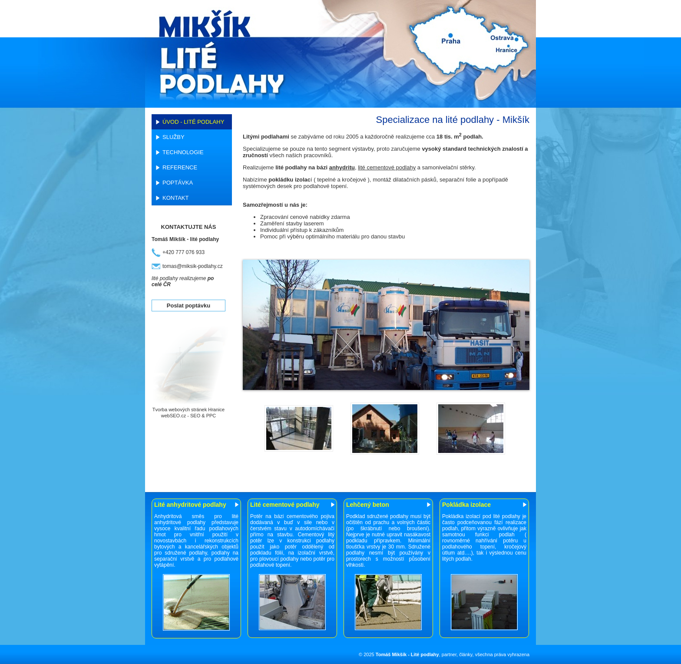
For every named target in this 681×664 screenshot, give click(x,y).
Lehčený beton (367, 504)
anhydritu (342, 167)
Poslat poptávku (188, 305)
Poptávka (177, 182)
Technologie (183, 152)
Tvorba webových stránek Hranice (188, 409)
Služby (173, 137)
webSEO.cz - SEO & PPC (188, 415)
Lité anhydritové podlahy (190, 504)
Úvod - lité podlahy (193, 122)
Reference (179, 167)
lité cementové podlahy (387, 167)
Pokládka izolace (466, 504)
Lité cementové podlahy (284, 504)
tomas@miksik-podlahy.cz (192, 266)
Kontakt (175, 198)
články (465, 654)
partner (449, 654)
